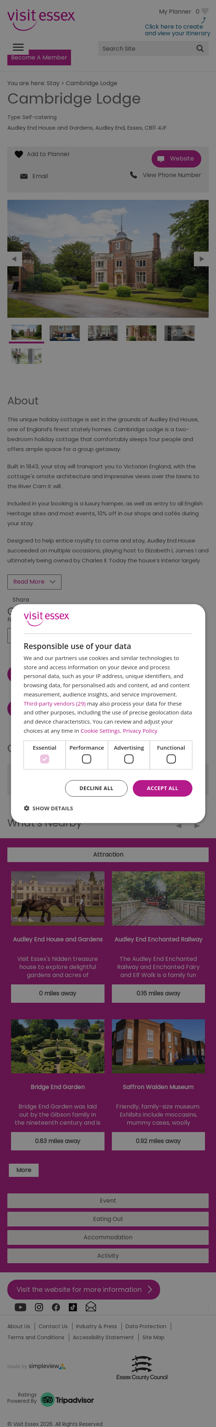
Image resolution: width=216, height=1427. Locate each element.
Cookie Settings (100, 730)
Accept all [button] (162, 788)
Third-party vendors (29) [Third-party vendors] (54, 703)
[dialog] (108, 713)
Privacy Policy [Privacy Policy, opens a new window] (140, 730)
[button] (48, 808)
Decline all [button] (96, 788)
